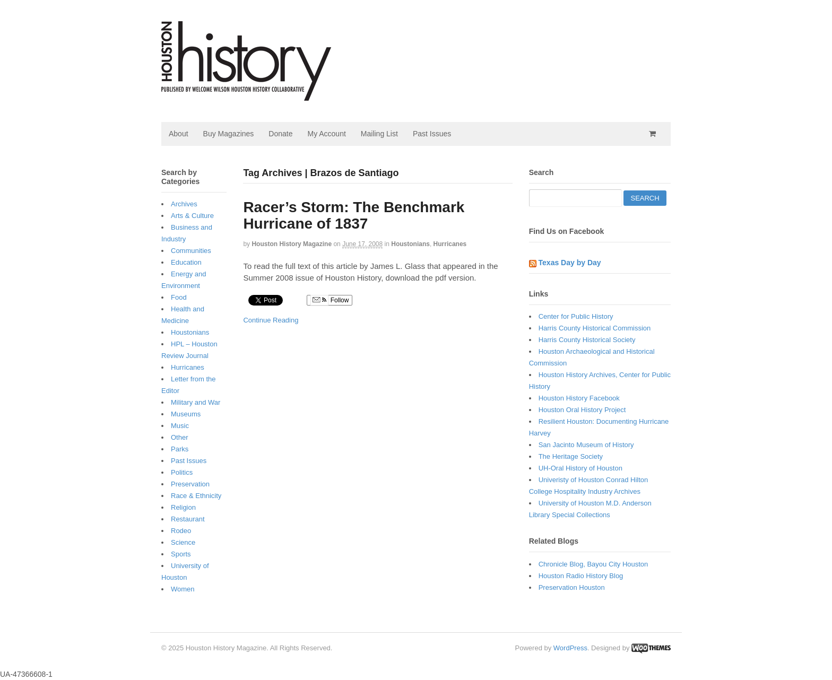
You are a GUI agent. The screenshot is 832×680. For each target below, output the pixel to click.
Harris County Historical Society (587, 340)
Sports (181, 554)
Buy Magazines (228, 133)
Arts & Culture (192, 216)
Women (183, 589)
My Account (326, 133)
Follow (329, 300)
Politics (182, 472)
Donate (280, 133)
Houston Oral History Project (582, 410)
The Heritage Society (571, 456)
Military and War (195, 402)
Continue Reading (270, 320)
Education (186, 262)
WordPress (570, 648)
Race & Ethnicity (196, 496)
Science (183, 542)
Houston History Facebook (579, 398)
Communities (191, 251)
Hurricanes (450, 244)
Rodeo (181, 531)
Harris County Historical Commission (595, 328)
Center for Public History (576, 316)
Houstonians (410, 244)
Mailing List (379, 133)
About (178, 133)
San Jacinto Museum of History (586, 445)
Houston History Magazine (292, 244)
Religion (183, 507)
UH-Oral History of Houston (580, 468)
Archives (184, 204)
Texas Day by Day (570, 262)
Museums (186, 414)
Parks (179, 449)
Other (179, 437)
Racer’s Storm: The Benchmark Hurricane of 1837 (353, 215)
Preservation (190, 484)
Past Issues (432, 133)
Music (180, 426)
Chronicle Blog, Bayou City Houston (593, 564)
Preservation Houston (572, 587)
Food (179, 297)
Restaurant (188, 519)
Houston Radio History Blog (581, 576)
